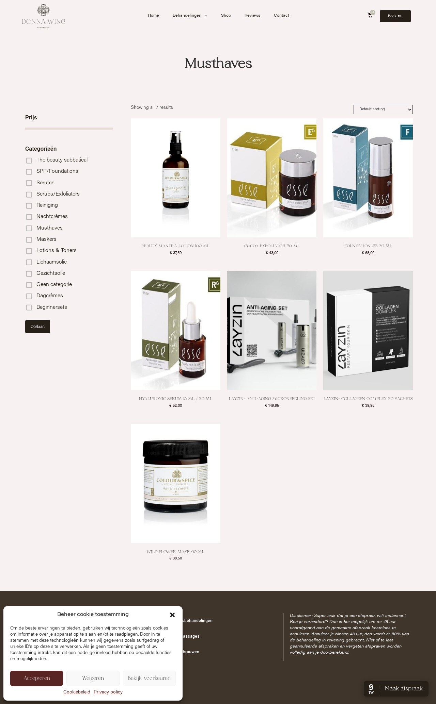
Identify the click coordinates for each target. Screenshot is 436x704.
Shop (226, 16)
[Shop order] (383, 109)
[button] (172, 614)
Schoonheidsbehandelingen (186, 620)
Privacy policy (108, 692)
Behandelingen (190, 16)
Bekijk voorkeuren (149, 678)
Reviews (252, 16)
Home (153, 16)
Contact (281, 16)
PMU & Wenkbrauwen (179, 652)
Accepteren (37, 678)
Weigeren (93, 678)
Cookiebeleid (76, 692)
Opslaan (38, 327)
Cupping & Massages (179, 636)
